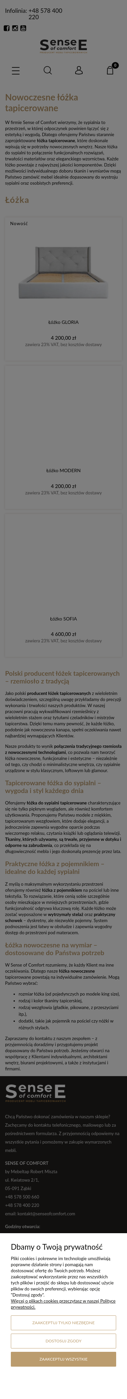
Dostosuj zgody (63, 1340)
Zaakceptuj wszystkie (64, 1359)
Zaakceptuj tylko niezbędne (64, 1322)
